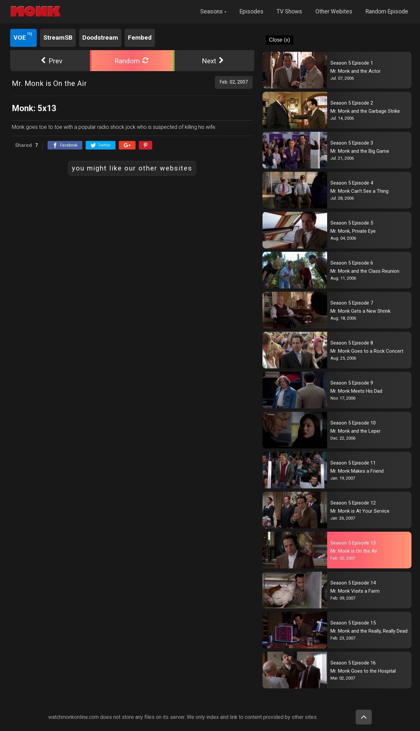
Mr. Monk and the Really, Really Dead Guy (367, 631)
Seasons (211, 11)
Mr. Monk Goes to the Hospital (363, 671)
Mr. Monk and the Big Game (359, 151)
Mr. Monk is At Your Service (359, 511)
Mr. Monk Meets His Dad (356, 391)
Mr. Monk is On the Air (353, 551)
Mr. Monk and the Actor (355, 71)
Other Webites (333, 11)
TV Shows (289, 11)
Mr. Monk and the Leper (355, 431)
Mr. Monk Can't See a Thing (359, 191)
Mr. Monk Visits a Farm (355, 591)
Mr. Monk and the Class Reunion (364, 271)
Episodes (251, 11)
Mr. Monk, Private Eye (353, 231)
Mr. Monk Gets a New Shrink (360, 311)
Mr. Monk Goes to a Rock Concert (366, 351)
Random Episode (387, 11)
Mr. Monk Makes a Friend (357, 471)
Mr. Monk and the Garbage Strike (365, 111)
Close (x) (279, 40)
